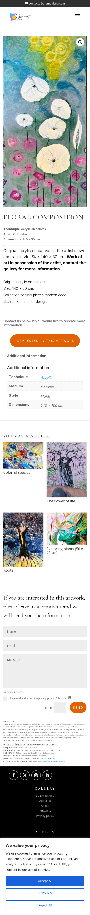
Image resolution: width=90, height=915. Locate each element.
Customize (45, 893)
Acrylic (46, 377)
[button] (80, 42)
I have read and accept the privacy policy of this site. (37, 699)
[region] (45, 876)
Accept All (45, 881)
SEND (78, 707)
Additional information (26, 356)
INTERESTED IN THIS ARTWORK (45, 340)
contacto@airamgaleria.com (52, 761)
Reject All (45, 905)
